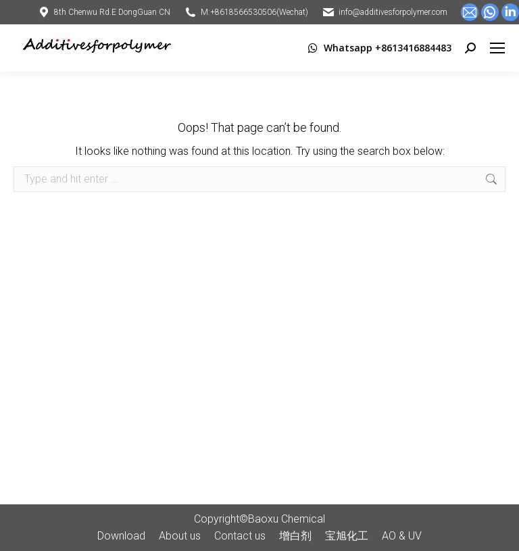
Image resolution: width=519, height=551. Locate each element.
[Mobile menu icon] (497, 48)
